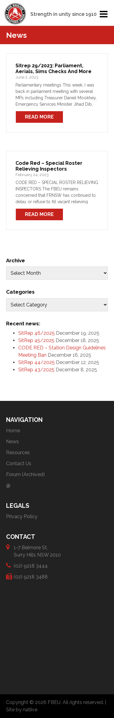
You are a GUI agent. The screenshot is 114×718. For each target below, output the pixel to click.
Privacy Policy (21, 516)
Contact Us (18, 463)
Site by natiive (21, 710)
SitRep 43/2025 (36, 370)
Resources (18, 452)
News (12, 441)
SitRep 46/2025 (36, 333)
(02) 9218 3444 (31, 565)
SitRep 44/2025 (36, 362)
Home (13, 430)
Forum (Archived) (25, 474)
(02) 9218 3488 (31, 576)
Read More (39, 117)
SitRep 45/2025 (36, 340)
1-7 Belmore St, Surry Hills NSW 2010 (37, 551)
